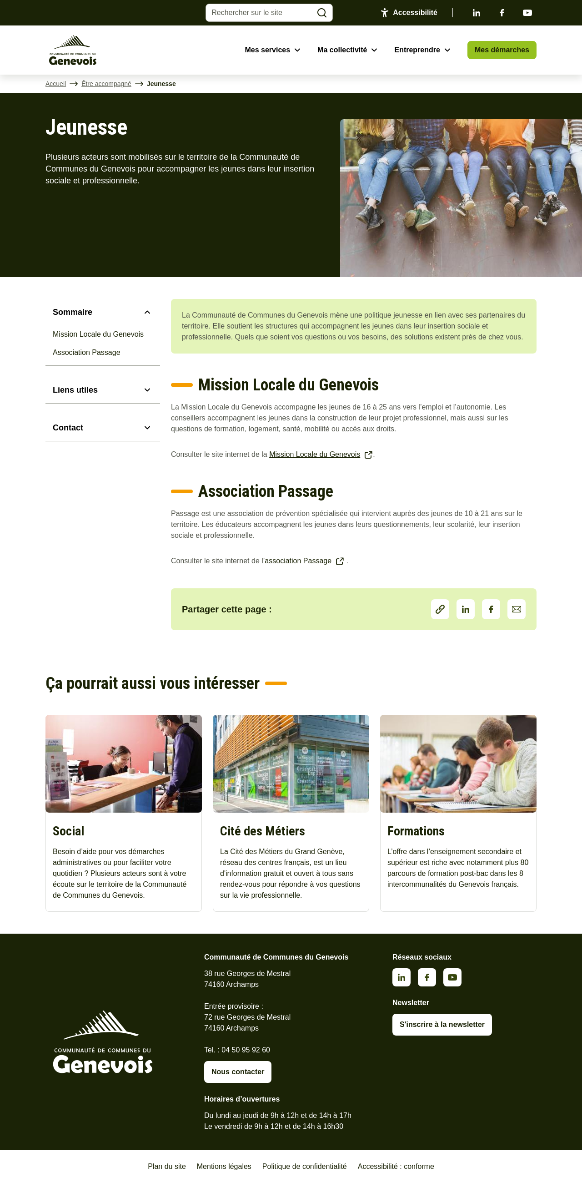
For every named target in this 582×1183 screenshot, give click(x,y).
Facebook (502, 13)
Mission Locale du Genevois (98, 334)
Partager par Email (516, 609)
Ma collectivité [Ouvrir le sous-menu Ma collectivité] (342, 50)
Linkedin (476, 13)
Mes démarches (502, 50)
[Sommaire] (102, 312)
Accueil (55, 83)
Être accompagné (106, 83)
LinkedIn (466, 609)
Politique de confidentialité (304, 1166)
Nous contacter (237, 1072)
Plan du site (167, 1166)
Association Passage (86, 352)
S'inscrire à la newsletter (442, 1024)
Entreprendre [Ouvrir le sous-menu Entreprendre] (417, 50)
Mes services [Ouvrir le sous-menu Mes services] (267, 50)
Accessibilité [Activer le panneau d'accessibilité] (415, 12)
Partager (440, 609)
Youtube (527, 13)
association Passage (298, 561)
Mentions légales (224, 1166)
